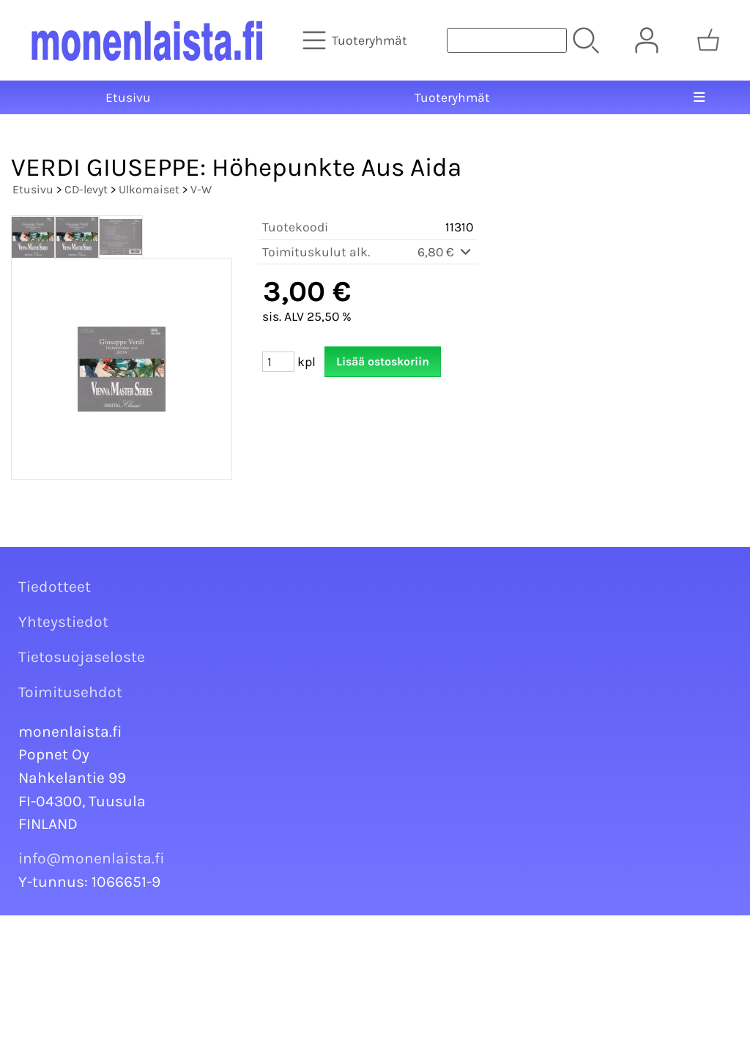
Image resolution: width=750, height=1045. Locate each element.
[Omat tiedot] (647, 40)
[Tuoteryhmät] (356, 40)
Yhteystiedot (63, 622)
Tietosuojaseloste (81, 657)
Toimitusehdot (70, 692)
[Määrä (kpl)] (278, 362)
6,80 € (445, 252)
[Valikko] (699, 97)
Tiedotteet (54, 586)
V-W (201, 189)
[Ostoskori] (708, 40)
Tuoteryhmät (452, 97)
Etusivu (128, 97)
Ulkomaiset (149, 189)
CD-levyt (86, 189)
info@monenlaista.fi (91, 858)
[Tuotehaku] (507, 40)
